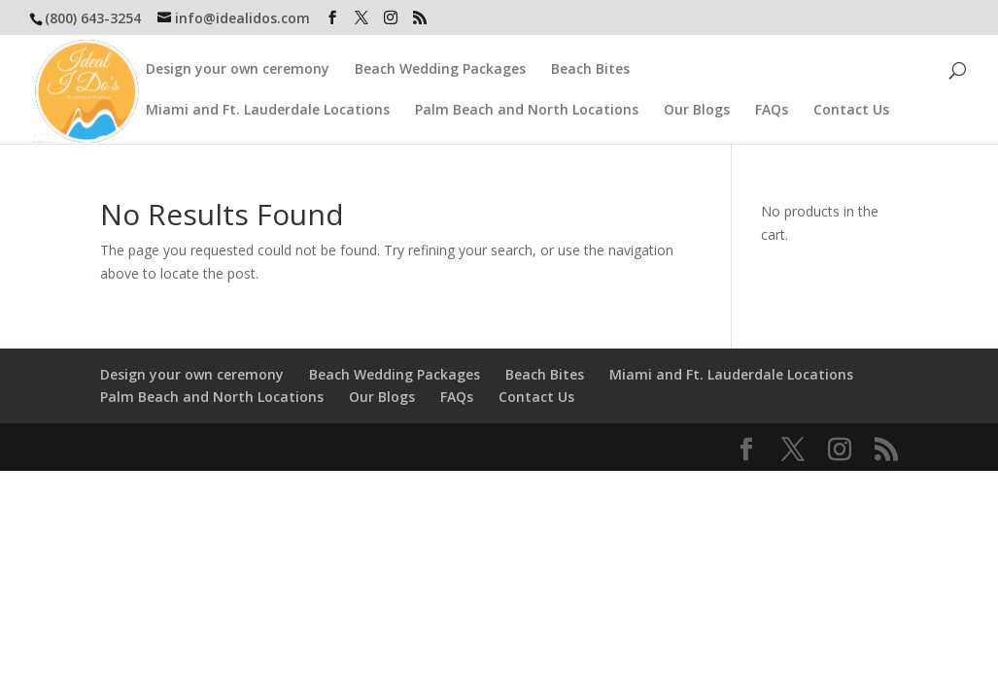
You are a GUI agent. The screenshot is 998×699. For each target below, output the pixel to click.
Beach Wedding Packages (440, 64)
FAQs (771, 105)
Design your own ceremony (237, 64)
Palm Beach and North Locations (526, 105)
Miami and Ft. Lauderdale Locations (268, 105)
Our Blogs (697, 105)
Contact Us (851, 105)
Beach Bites (590, 64)
